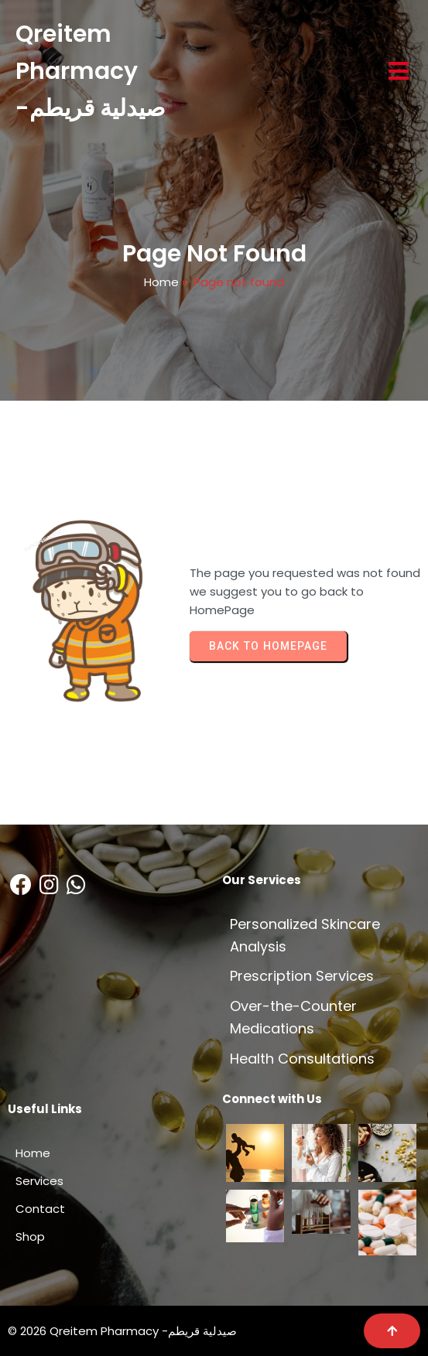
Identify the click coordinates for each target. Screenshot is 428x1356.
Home (161, 282)
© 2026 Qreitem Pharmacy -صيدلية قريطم (122, 1331)
